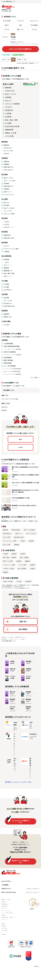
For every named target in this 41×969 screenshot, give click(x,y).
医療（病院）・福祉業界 (9, 557)
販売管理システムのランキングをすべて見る (18, 782)
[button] (20, 621)
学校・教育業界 (22, 568)
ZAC (31, 722)
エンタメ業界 (22, 565)
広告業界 (32, 565)
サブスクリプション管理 (9, 541)
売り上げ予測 (6, 537)
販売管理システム (20, 637)
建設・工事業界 (24, 557)
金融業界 (5, 572)
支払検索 (31, 541)
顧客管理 (5, 530)
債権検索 (16, 544)
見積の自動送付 (16, 530)
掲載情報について (28, 63)
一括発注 (22, 541)
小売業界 (5, 554)
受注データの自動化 (29, 530)
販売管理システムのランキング (9, 639)
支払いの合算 (6, 544)
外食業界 (22, 554)
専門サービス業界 (8, 561)
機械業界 (27, 561)
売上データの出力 (31, 533)
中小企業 (18, 581)
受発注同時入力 (7, 533)
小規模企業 (28, 581)
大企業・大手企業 (8, 581)
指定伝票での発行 (19, 537)
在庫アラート (18, 533)
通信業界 (18, 561)
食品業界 (14, 554)
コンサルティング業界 (9, 565)
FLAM (13, 37)
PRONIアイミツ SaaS (7, 637)
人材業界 (32, 568)
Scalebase (33, 734)
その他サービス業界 (8, 568)
